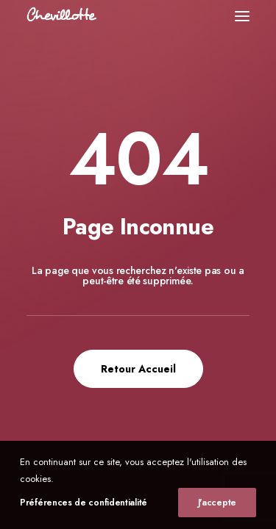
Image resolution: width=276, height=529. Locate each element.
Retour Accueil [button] (138, 368)
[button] (242, 16)
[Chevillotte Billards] (61, 16)
